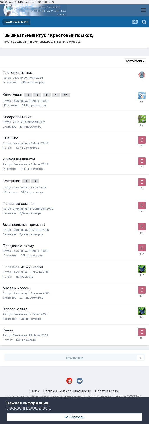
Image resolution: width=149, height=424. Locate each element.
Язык (34, 391)
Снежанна (20, 101)
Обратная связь (107, 391)
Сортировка (135, 61)
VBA (15, 77)
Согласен (74, 417)
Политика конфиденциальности (67, 391)
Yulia (16, 122)
